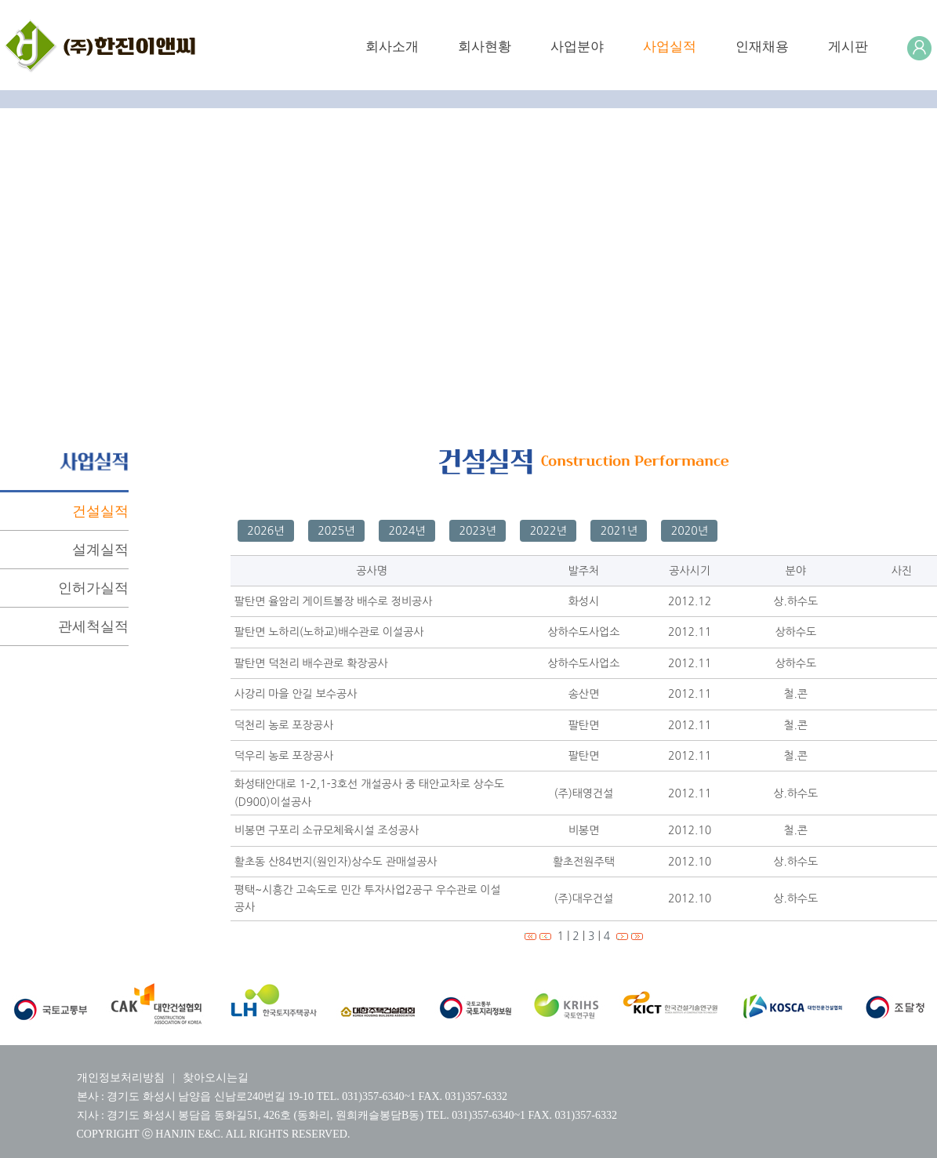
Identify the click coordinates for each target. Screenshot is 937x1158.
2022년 (548, 530)
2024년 (406, 530)
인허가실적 (93, 588)
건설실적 (100, 511)
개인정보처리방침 (121, 1078)
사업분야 (577, 46)
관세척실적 (93, 626)
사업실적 (669, 46)
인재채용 (762, 46)
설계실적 (100, 549)
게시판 (848, 46)
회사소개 (392, 46)
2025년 (336, 530)
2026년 (265, 530)
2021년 (619, 530)
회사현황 (484, 46)
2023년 (477, 530)
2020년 (689, 530)
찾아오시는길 (216, 1078)
